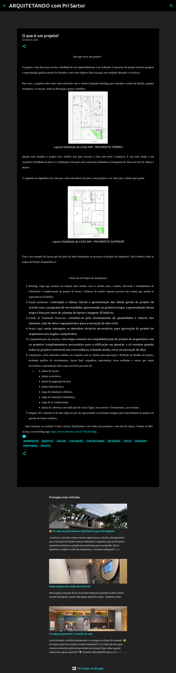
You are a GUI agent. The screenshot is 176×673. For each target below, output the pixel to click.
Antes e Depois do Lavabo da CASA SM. (70, 586)
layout (127, 441)
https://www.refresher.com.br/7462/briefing (73, 431)
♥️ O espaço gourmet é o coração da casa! (71, 634)
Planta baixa (30, 446)
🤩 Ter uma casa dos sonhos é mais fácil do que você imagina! (81, 531)
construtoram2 (95, 441)
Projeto (45, 446)
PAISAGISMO (141, 441)
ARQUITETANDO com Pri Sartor (47, 5)
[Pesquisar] (90, 6)
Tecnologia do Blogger (88, 668)
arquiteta (47, 441)
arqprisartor (31, 441)
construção (76, 441)
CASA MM (61, 441)
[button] (24, 46)
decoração (114, 441)
